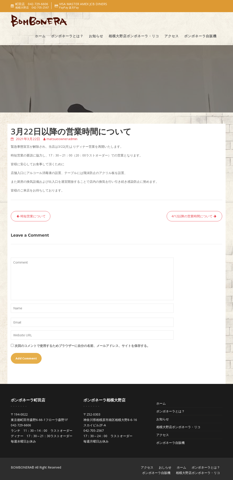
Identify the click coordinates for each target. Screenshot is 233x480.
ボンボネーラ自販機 (200, 36)
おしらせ (165, 467)
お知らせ (96, 36)
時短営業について (33, 216)
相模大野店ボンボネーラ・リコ (134, 36)
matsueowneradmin (62, 139)
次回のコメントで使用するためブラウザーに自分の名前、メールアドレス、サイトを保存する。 (82, 345)
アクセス (171, 36)
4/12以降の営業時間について (192, 216)
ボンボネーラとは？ (67, 36)
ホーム (40, 36)
